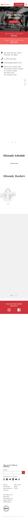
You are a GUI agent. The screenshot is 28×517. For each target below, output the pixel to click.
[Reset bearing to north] (25, 84)
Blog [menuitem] (15, 486)
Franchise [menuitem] (6, 486)
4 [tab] (16, 294)
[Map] (14, 89)
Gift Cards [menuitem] (17, 484)
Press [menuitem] (16, 487)
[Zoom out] (25, 81)
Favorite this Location (14, 11)
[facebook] (18, 310)
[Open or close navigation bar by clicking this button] (26, 4)
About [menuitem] (5, 484)
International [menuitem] (7, 487)
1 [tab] (11, 294)
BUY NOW (14, 41)
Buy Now (14, 35)
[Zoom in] (25, 79)
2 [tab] (13, 294)
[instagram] (9, 310)
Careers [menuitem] (6, 489)
